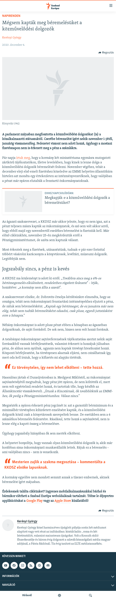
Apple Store (62, 501)
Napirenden (11, 16)
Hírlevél (27, 595)
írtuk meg (23, 158)
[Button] (106, 53)
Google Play (34, 501)
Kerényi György (11, 37)
